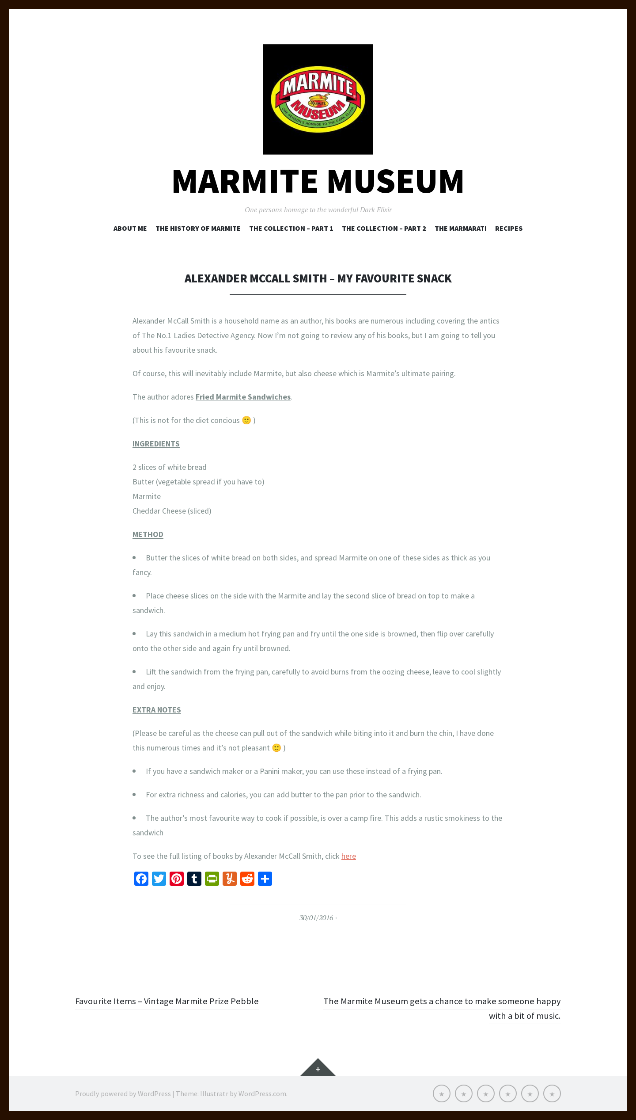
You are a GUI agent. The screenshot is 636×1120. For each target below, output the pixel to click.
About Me (130, 228)
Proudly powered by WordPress (123, 1093)
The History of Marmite (198, 228)
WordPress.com (262, 1093)
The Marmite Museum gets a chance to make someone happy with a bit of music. (451, 1007)
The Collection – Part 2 (384, 228)
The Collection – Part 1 (291, 228)
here (348, 856)
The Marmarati (461, 228)
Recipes (508, 228)
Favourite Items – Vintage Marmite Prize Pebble (170, 1000)
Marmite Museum (318, 180)
